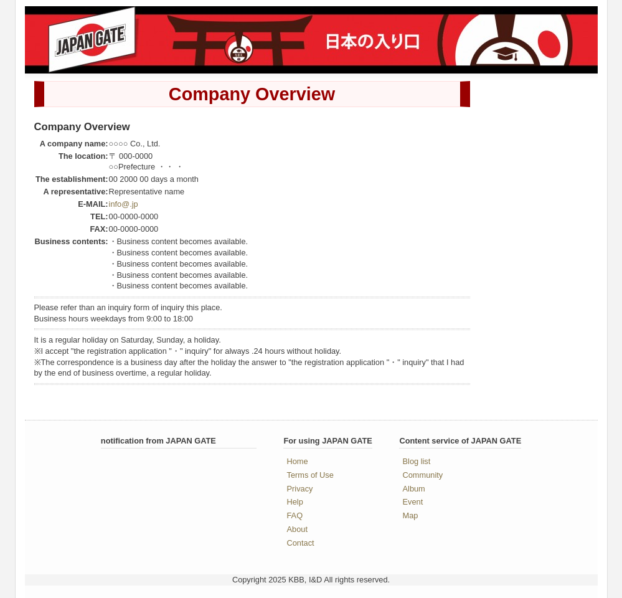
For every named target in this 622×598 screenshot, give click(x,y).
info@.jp (123, 204)
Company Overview (252, 94)
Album (414, 488)
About (297, 529)
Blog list (417, 461)
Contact (300, 543)
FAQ (295, 515)
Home (297, 461)
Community (423, 475)
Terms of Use (310, 475)
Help (295, 501)
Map (410, 515)
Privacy (300, 488)
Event (413, 501)
